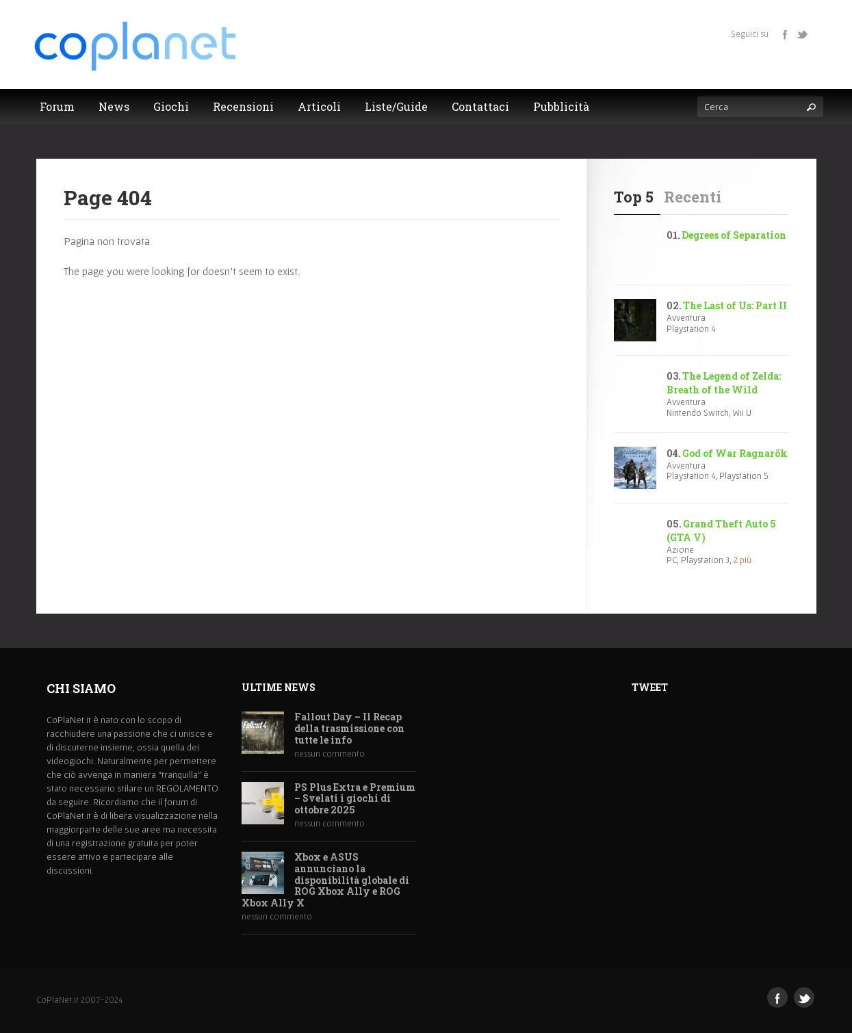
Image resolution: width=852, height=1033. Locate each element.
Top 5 (634, 197)
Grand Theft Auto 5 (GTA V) (721, 530)
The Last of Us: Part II (735, 305)
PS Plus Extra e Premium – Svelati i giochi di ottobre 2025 (354, 799)
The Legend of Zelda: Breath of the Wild (724, 382)
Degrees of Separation (734, 234)
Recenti (692, 197)
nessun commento (329, 753)
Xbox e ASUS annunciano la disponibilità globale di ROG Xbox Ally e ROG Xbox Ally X (325, 880)
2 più (742, 560)
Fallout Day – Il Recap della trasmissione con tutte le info (349, 728)
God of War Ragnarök (735, 453)
